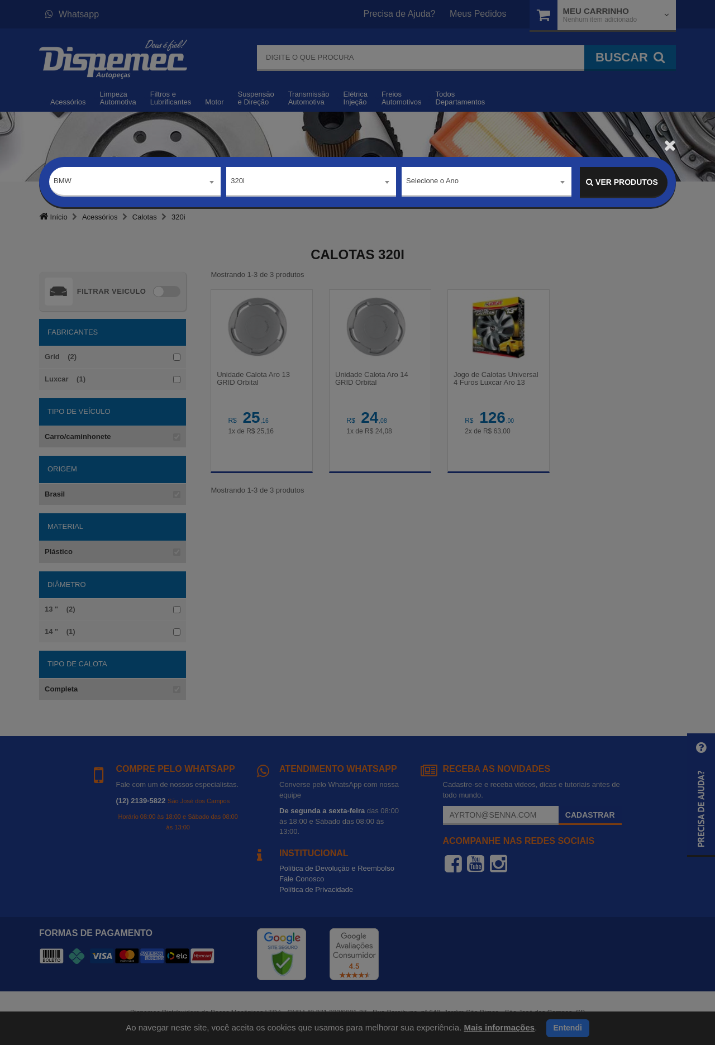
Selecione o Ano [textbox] (432, 182)
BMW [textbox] (63, 182)
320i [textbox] (238, 182)
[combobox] (135, 182)
